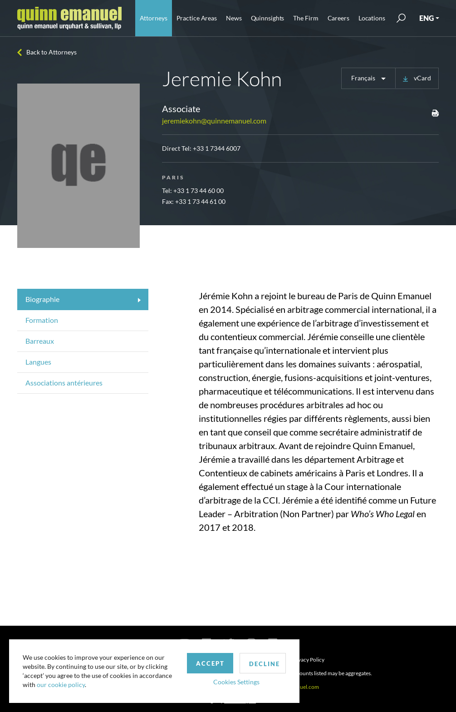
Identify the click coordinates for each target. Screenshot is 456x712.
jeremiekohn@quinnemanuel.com (214, 120)
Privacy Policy (307, 659)
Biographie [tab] (42, 299)
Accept (210, 663)
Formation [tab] (41, 320)
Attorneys (153, 18)
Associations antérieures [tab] (64, 382)
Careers (338, 18)
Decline (264, 664)
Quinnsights (267, 18)
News (234, 18)
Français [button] (364, 78)
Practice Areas (197, 18)
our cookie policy (61, 684)
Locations (371, 18)
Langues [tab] (38, 361)
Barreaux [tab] (39, 340)
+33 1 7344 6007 (216, 148)
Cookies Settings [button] (236, 682)
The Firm (305, 18)
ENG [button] (426, 18)
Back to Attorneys (51, 52)
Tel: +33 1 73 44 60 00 (193, 190)
